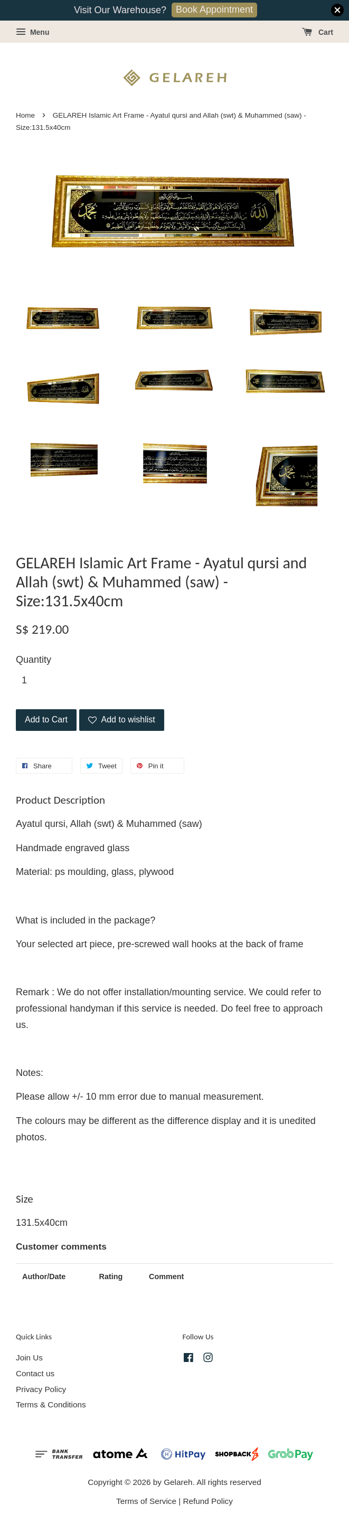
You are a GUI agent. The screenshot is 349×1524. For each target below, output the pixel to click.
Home (25, 115)
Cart (317, 32)
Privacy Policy (41, 1389)
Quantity (33, 659)
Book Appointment (214, 9)
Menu (32, 32)
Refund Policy (208, 1501)
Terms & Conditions (51, 1404)
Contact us (35, 1373)
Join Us (29, 1357)
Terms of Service (146, 1501)
